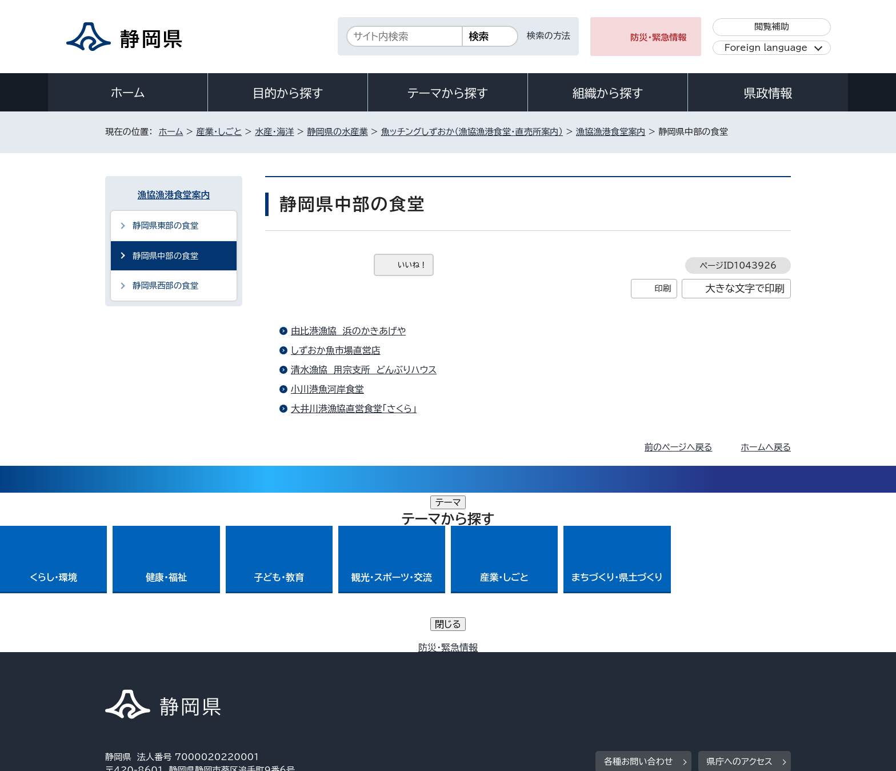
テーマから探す (447, 93)
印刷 (662, 288)
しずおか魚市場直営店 (336, 350)
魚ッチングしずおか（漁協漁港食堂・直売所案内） (472, 131)
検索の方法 (548, 35)
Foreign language (766, 47)
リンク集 (657, 673)
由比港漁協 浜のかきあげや (348, 330)
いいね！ (412, 265)
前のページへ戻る (679, 447)
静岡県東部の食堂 (165, 225)
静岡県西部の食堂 (165, 285)
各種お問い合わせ (638, 602)
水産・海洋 (274, 131)
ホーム (128, 92)
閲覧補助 (771, 26)
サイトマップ (737, 673)
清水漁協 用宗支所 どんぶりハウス (364, 369)
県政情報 (768, 93)
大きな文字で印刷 (745, 288)
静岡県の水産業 (337, 131)
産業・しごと (219, 131)
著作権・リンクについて (158, 673)
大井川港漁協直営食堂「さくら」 (354, 408)
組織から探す (608, 93)
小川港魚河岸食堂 (327, 389)
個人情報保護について (286, 673)
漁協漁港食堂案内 (611, 131)
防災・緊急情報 (658, 37)
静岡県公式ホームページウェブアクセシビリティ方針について (485, 673)
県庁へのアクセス (740, 602)
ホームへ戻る (766, 447)
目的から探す (288, 93)
